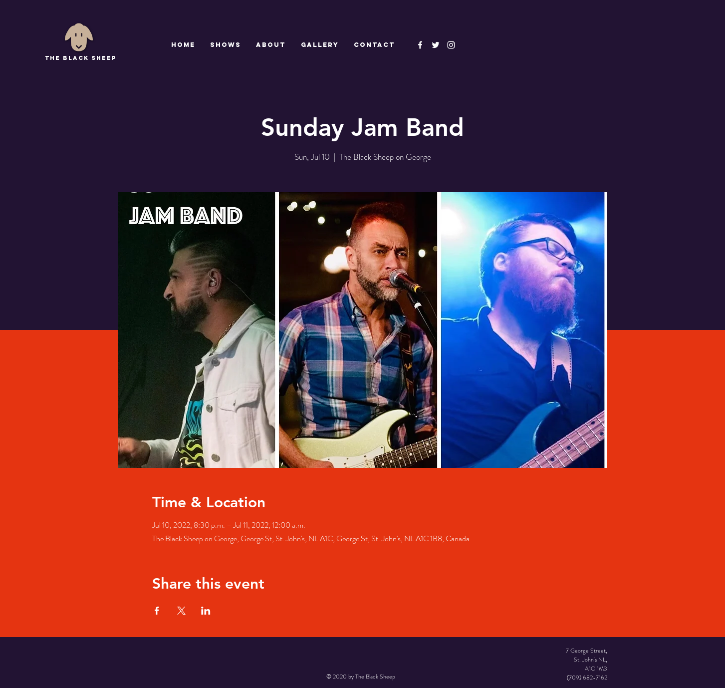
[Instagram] (451, 45)
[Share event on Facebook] (157, 611)
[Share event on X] (181, 611)
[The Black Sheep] (436, 45)
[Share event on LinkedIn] (206, 611)
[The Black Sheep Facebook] (420, 45)
